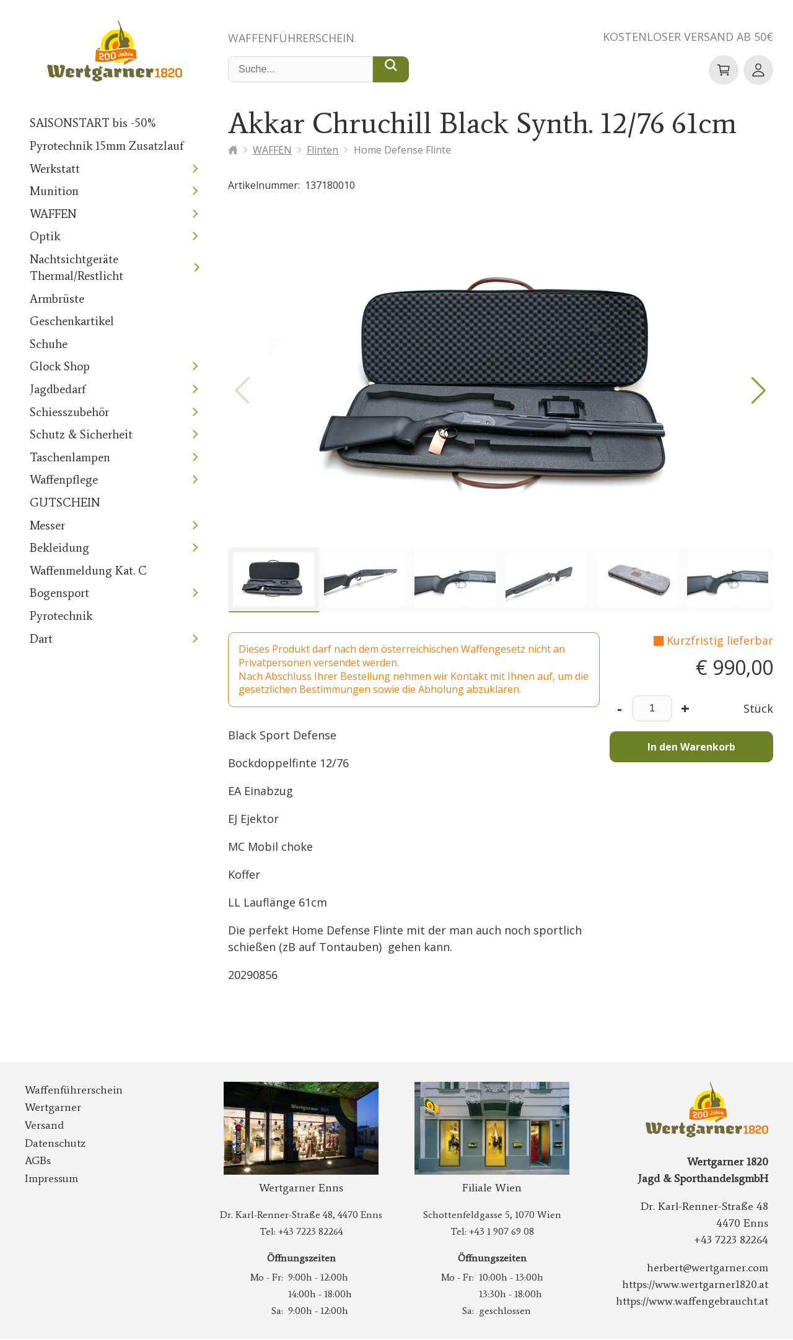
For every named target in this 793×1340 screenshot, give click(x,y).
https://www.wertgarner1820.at (698, 1285)
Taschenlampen (66, 457)
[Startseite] (233, 150)
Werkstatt (52, 169)
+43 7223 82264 (310, 1232)
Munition (52, 191)
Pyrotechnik (58, 616)
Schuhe (47, 344)
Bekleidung (57, 548)
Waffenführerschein (295, 38)
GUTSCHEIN (63, 503)
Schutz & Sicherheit (78, 435)
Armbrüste (55, 299)
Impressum (49, 1179)
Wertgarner (50, 1108)
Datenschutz (52, 1144)
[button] (758, 391)
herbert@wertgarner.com (712, 1269)
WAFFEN (53, 214)
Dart (40, 639)
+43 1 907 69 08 (500, 1232)
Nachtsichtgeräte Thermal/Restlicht (73, 268)
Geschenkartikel (68, 321)
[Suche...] (391, 70)
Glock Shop (58, 366)
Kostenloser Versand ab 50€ (683, 37)
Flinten (324, 150)
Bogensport (57, 593)
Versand (43, 1126)
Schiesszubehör (66, 412)
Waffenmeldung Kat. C (85, 571)
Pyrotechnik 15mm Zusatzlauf (101, 146)
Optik (43, 236)
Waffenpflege (62, 480)
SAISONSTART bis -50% (92, 123)
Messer (47, 526)
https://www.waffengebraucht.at (697, 1302)
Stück (759, 709)
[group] (273, 581)
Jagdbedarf (56, 389)
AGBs (39, 1161)
